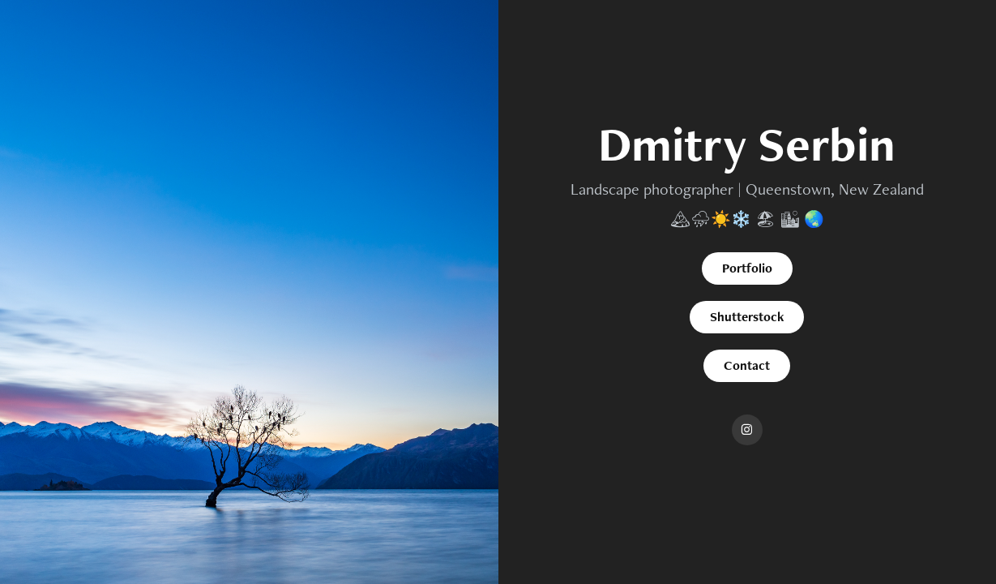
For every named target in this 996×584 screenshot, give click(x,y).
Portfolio (747, 268)
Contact (747, 365)
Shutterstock (747, 316)
